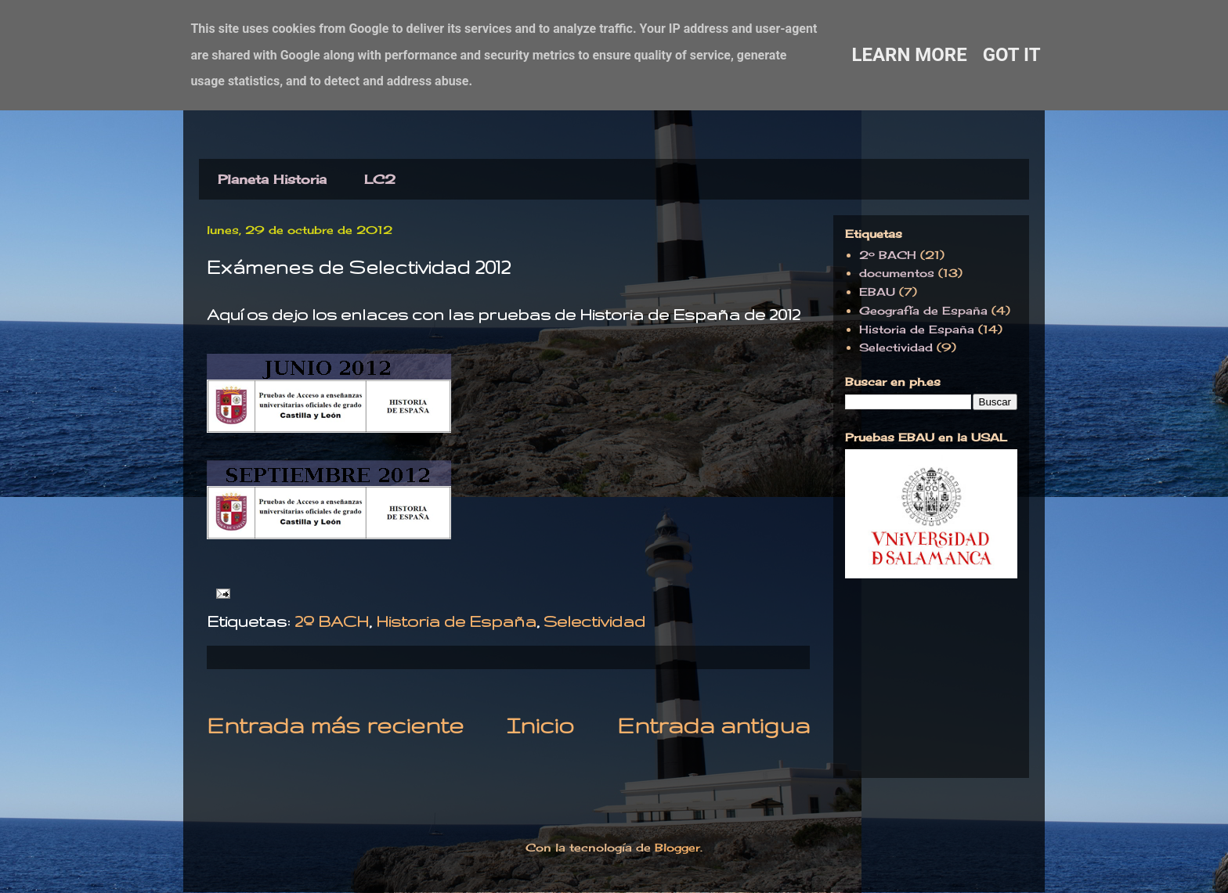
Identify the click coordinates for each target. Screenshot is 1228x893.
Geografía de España (923, 310)
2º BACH (331, 621)
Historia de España (456, 621)
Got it (1012, 55)
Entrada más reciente (335, 725)
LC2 (379, 179)
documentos (896, 272)
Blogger (677, 847)
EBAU (877, 291)
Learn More (908, 55)
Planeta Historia (272, 179)
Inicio (540, 725)
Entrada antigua (713, 725)
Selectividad (594, 621)
